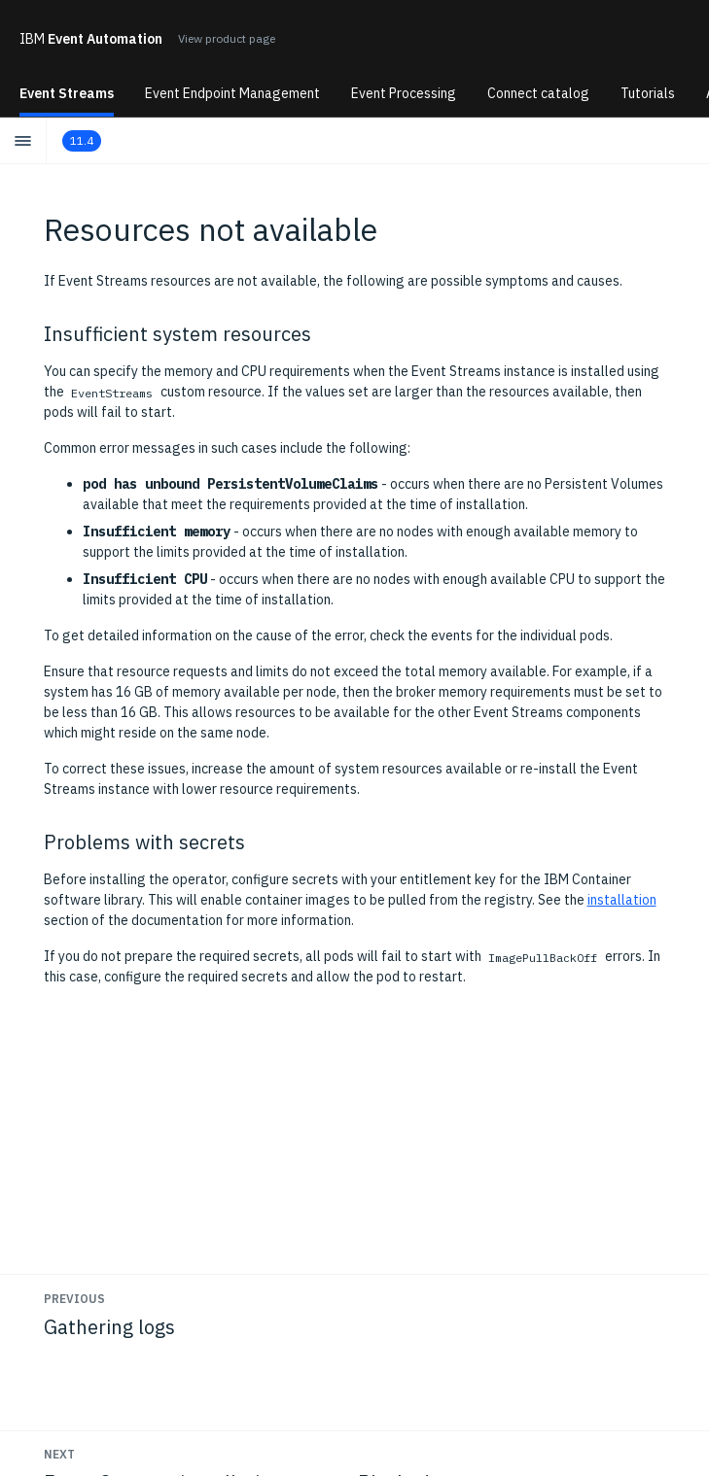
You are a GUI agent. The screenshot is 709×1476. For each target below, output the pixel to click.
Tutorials (647, 93)
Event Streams (66, 93)
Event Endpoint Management (232, 93)
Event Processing (403, 93)
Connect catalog (538, 93)
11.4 (81, 140)
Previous (74, 1298)
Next (59, 1454)
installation (621, 900)
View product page (226, 38)
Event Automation (90, 39)
